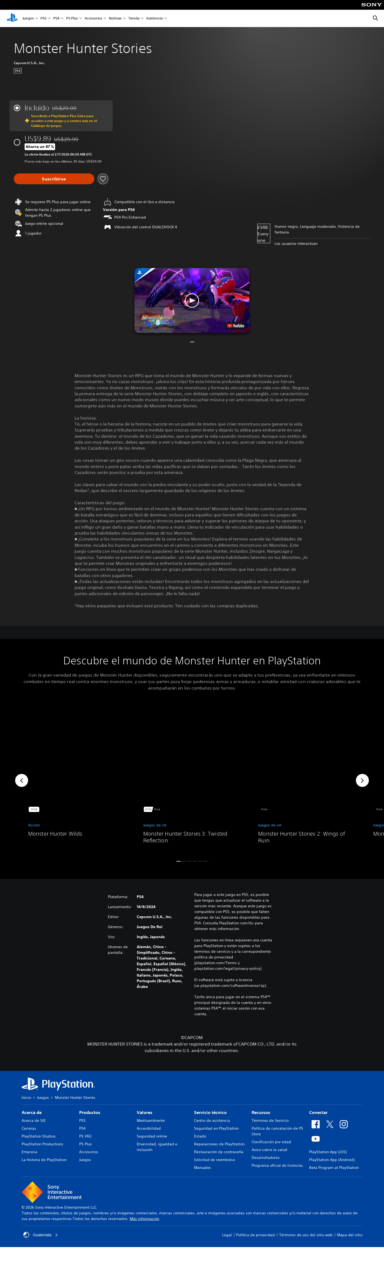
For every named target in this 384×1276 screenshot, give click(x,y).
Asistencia (154, 18)
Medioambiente (151, 1120)
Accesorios (93, 18)
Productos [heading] (89, 1112)
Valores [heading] (144, 1112)
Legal (227, 1234)
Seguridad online (152, 1136)
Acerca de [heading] (32, 1112)
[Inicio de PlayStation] (12, 18)
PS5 (43, 18)
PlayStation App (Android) (332, 1159)
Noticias (115, 18)
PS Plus (72, 18)
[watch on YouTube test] (235, 326)
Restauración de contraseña (218, 1151)
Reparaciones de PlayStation (219, 1144)
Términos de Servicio (270, 1120)
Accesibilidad (149, 1128)
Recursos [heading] (261, 1112)
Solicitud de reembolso (214, 1159)
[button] (191, 300)
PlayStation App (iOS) (328, 1151)
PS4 (56, 18)
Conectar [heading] (318, 1112)
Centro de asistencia (212, 1120)
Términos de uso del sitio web (306, 1234)
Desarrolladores (266, 1157)
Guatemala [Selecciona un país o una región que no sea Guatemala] (40, 1234)
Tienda (133, 18)
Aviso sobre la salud (269, 1149)
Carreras (29, 1128)
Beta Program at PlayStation (334, 1167)
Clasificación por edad (271, 1141)
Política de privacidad (255, 1234)
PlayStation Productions (42, 1144)
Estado (200, 1136)
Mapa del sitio (349, 1234)
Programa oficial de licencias (277, 1165)
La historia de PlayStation (44, 1159)
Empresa (29, 1151)
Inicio (26, 1097)
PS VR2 (85, 1136)
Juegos (28, 18)
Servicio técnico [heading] (210, 1112)
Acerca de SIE (34, 1120)
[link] (77, 780)
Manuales (202, 1167)
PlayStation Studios (39, 1136)
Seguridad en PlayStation (216, 1128)
